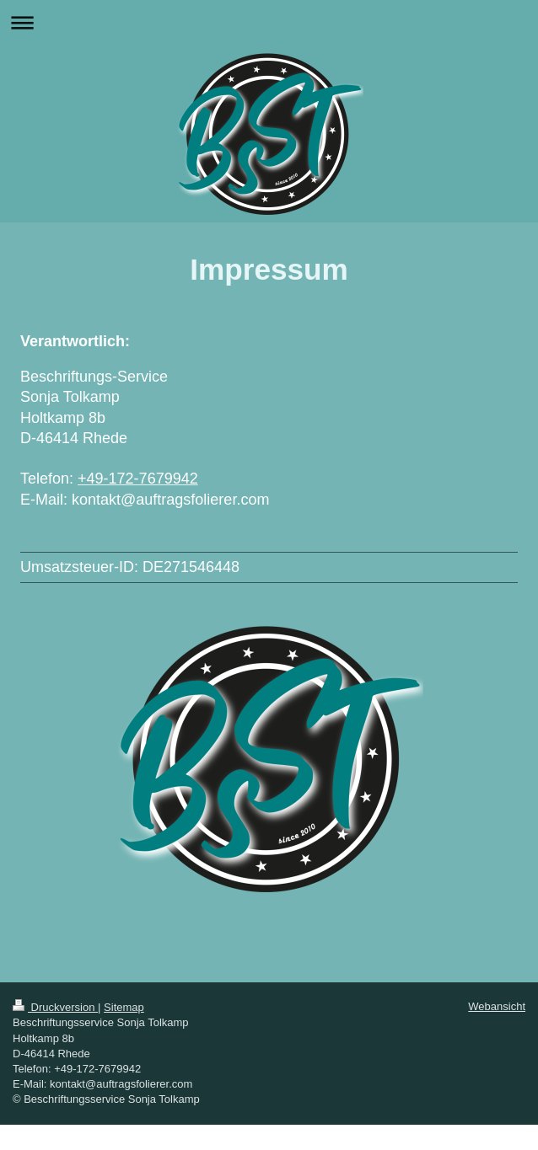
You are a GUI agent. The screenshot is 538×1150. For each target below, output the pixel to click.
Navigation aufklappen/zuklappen (269, 22)
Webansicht (496, 1006)
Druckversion (55, 1007)
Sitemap (124, 1007)
